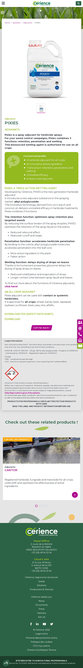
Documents (41, 605)
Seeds (41, 581)
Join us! (41, 617)
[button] (6, 663)
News (41, 601)
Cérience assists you (41, 597)
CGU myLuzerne (41, 646)
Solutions (16, 23)
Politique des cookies (41, 642)
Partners (41, 613)
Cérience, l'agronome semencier (41, 577)
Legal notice (41, 633)
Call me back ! (41, 327)
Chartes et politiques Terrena (41, 650)
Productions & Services (41, 589)
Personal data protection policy (41, 638)
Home (7, 23)
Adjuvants (27, 23)
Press (41, 609)
